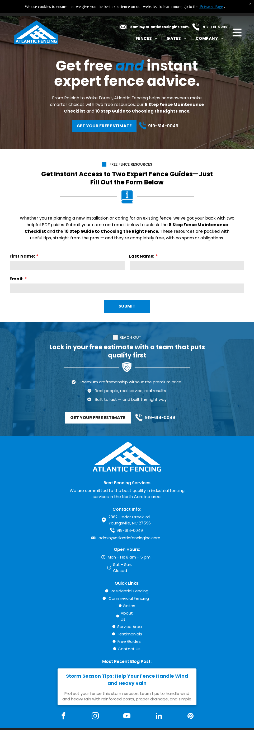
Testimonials (129, 634)
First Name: (22, 256)
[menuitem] (147, 38)
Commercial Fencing (129, 598)
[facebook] (63, 716)
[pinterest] (190, 716)
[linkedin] (158, 716)
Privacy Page (211, 6)
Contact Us (129, 649)
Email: (16, 279)
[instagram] (95, 716)
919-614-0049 (215, 27)
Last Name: (141, 256)
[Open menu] (237, 32)
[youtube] (127, 716)
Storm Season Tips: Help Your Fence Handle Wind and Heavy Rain (127, 679)
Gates (129, 605)
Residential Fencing (129, 591)
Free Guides (129, 641)
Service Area (129, 626)
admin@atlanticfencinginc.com (159, 27)
